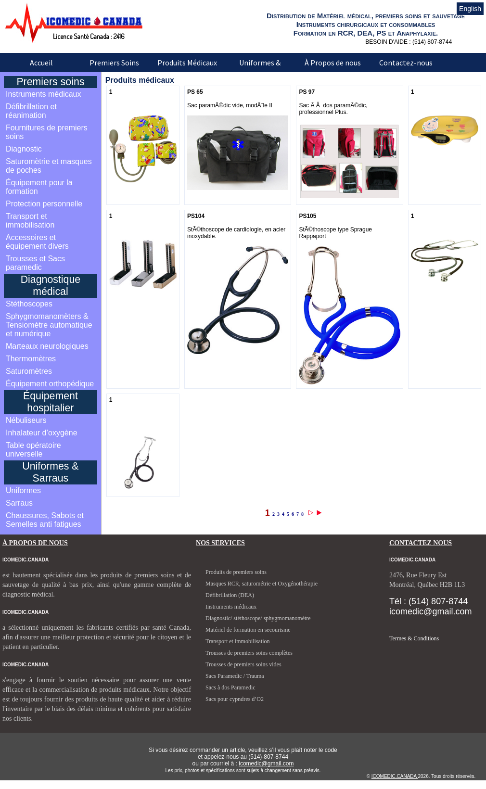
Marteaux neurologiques (47, 346)
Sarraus (19, 503)
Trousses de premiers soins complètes (249, 652)
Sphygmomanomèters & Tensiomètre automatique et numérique (49, 325)
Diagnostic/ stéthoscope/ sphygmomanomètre (258, 618)
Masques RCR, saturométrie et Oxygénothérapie (261, 583)
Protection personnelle (44, 204)
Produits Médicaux (187, 62)
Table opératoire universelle (33, 449)
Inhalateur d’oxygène (41, 433)
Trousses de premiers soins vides (243, 664)
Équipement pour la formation (39, 186)
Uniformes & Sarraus (260, 69)
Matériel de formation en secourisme (248, 629)
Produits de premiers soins (236, 572)
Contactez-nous (406, 62)
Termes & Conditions (414, 638)
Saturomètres (29, 371)
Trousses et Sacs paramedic (35, 263)
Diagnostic (24, 149)
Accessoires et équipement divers (37, 241)
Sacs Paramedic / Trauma (234, 676)
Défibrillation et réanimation (31, 110)
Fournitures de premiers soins (47, 132)
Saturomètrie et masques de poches (49, 165)
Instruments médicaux (43, 94)
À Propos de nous (333, 62)
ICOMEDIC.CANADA (394, 776)
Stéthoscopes (29, 304)
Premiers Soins (114, 62)
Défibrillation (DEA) (229, 595)
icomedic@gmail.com (266, 763)
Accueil (41, 62)
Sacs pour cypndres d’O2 (234, 699)
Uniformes (23, 490)
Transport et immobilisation (30, 220)
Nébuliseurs (26, 420)
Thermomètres (31, 359)
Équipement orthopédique (50, 384)
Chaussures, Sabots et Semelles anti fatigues (45, 519)
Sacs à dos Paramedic (230, 687)
